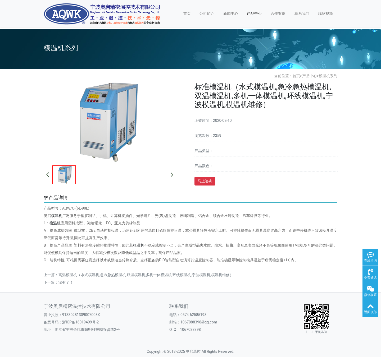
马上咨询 (205, 181)
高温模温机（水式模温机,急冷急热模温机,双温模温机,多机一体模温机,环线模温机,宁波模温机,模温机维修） (145, 275)
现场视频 (325, 13)
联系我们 (301, 13)
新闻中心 (230, 13)
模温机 (56, 216)
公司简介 (206, 13)
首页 (187, 13)
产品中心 (254, 13)
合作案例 (278, 13)
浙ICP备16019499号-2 (80, 322)
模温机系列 (328, 76)
